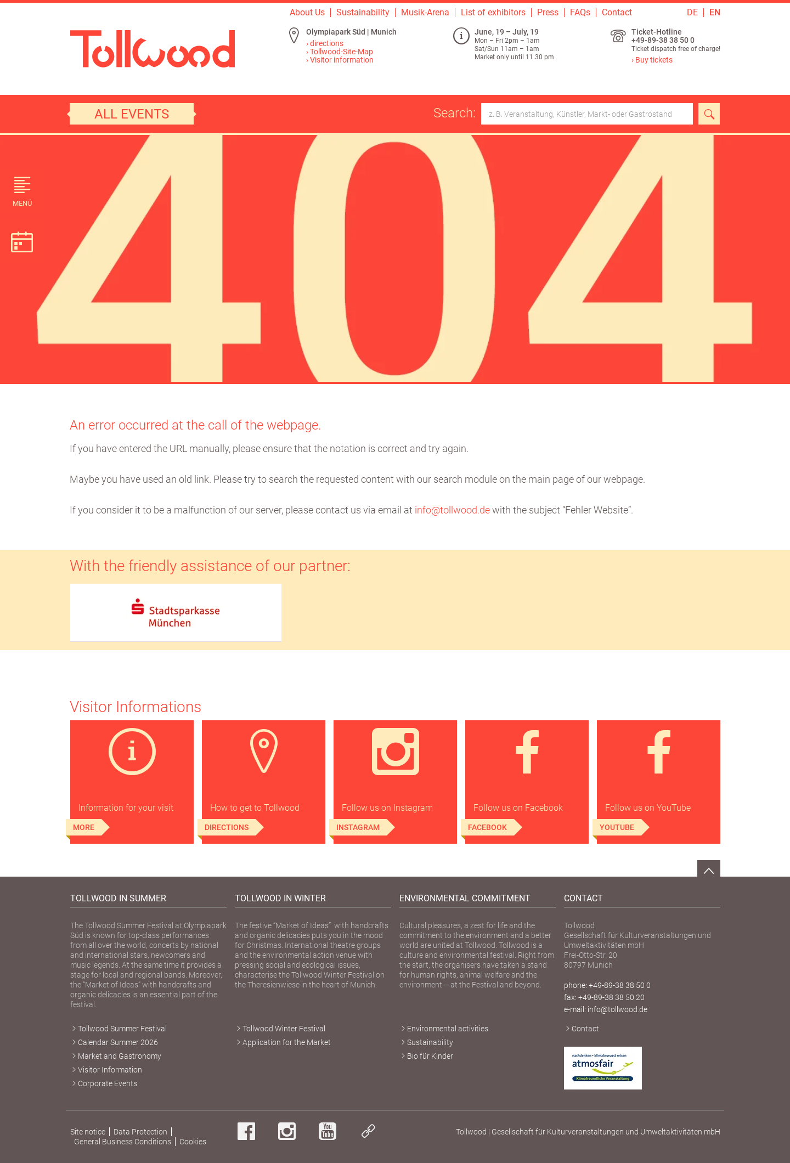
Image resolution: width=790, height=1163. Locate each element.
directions (326, 43)
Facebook (487, 827)
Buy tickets (654, 59)
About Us (307, 12)
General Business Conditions (122, 1141)
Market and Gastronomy (119, 1056)
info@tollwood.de (452, 510)
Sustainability (363, 12)
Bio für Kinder (430, 1056)
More (83, 827)
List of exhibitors (493, 12)
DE (692, 12)
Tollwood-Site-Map (341, 51)
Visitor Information (110, 1069)
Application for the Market (286, 1042)
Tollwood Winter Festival (283, 1028)
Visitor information (342, 59)
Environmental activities (447, 1028)
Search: (563, 114)
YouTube (617, 827)
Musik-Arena (425, 12)
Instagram (358, 827)
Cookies (192, 1141)
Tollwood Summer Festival (122, 1028)
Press (547, 12)
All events (131, 114)
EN (714, 12)
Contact (617, 12)
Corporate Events (107, 1083)
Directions (227, 827)
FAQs (580, 12)
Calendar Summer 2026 (118, 1042)
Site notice (87, 1131)
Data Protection (140, 1131)
